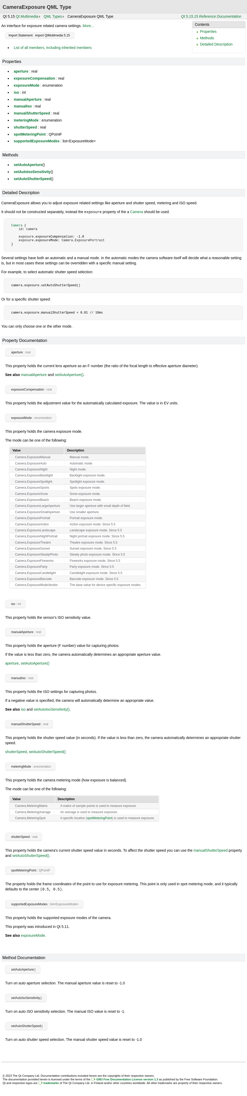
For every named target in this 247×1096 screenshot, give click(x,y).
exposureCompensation (34, 78)
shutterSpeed (25, 127)
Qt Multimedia (27, 16)
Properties (208, 31)
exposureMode (26, 85)
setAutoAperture (28, 165)
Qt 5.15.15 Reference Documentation (211, 16)
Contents (202, 24)
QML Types (53, 16)
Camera (136, 212)
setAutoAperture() (69, 374)
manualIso (23, 106)
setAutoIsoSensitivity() (52, 709)
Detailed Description (216, 44)
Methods (207, 38)
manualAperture (28, 99)
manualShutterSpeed (32, 113)
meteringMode (26, 120)
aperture (21, 71)
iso (16, 92)
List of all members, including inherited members (53, 48)
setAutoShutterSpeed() (47, 751)
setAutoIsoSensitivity (32, 172)
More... (88, 26)
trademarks (51, 1082)
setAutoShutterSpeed (32, 179)
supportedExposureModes (37, 141)
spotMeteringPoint (30, 134)
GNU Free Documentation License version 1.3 (127, 1078)
